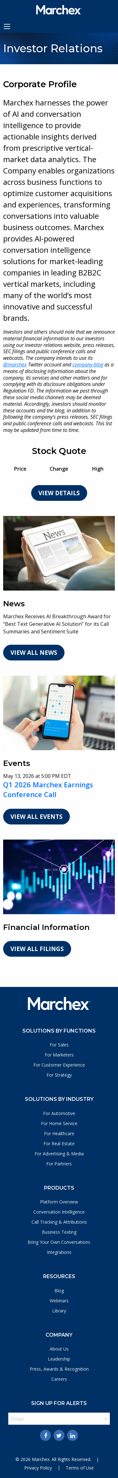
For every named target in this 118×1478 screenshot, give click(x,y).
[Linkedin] (72, 1435)
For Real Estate (59, 1144)
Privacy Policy (38, 1468)
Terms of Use (80, 1468)
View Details (59, 493)
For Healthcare (59, 1133)
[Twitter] (59, 1435)
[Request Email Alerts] (59, 1419)
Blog (59, 1291)
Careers (59, 1379)
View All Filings (37, 949)
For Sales (59, 1045)
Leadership (59, 1359)
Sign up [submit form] (105, 1418)
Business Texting (59, 1232)
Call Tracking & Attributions (59, 1222)
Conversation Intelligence (59, 1212)
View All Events (36, 817)
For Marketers (59, 1055)
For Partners (59, 1164)
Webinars (59, 1301)
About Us (59, 1349)
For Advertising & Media (59, 1154)
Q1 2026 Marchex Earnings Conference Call (48, 789)
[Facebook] (45, 1435)
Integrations (59, 1252)
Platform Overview (59, 1202)
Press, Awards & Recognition (59, 1369)
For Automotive (59, 1113)
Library (59, 1311)
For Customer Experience (59, 1065)
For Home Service (59, 1123)
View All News (33, 652)
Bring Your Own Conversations (59, 1242)
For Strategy (59, 1075)
